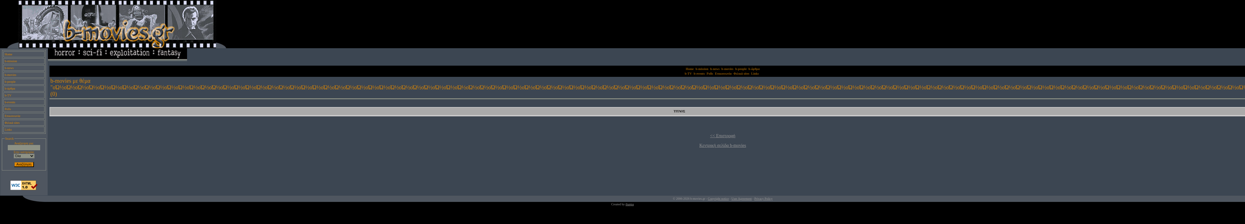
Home (8, 54)
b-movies (10, 75)
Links (8, 129)
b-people (10, 81)
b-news (9, 68)
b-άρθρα (10, 88)
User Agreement (741, 198)
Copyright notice (718, 198)
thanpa (630, 204)
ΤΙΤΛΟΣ (679, 111)
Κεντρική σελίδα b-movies (722, 145)
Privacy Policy (763, 198)
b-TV (8, 95)
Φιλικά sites (12, 122)
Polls (8, 109)
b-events (10, 102)
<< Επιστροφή (722, 135)
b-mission (11, 61)
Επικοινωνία (12, 116)
